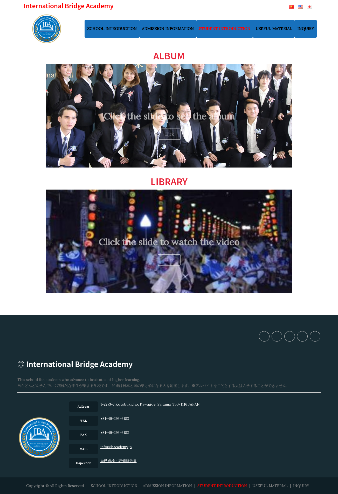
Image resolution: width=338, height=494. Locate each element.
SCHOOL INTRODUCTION (112, 28)
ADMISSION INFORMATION (168, 28)
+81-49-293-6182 (114, 432)
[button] (162, 163)
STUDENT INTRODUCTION (224, 28)
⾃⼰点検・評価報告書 (118, 460)
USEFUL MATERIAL (274, 28)
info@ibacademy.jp (116, 446)
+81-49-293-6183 (114, 418)
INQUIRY (305, 28)
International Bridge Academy (69, 5)
